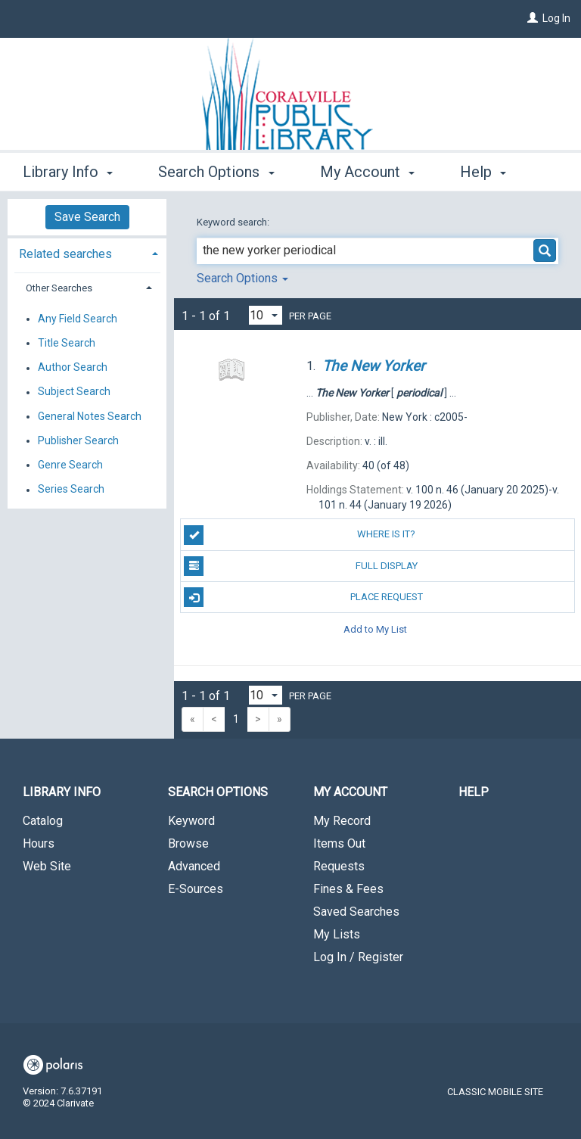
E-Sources (195, 889)
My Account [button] (367, 169)
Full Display (300, 566)
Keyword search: (234, 222)
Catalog (43, 821)
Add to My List (375, 628)
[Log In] (532, 18)
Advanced (194, 866)
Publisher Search (78, 440)
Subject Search (74, 392)
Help (473, 792)
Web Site (47, 866)
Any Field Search (77, 319)
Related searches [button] (65, 254)
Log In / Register (358, 957)
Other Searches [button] (59, 288)
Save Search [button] (87, 217)
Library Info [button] (68, 169)
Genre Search (70, 465)
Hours (38, 843)
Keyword (191, 821)
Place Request (303, 597)
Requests (339, 866)
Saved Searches (356, 911)
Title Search (66, 343)
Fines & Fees (348, 889)
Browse (188, 843)
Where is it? (299, 535)
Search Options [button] (216, 169)
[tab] (87, 252)
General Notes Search (89, 416)
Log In (556, 18)
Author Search (72, 368)
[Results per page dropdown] (265, 315)
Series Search (71, 490)
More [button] (490, 172)
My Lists (336, 934)
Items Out (339, 843)
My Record (342, 821)
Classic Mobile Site (495, 1091)
